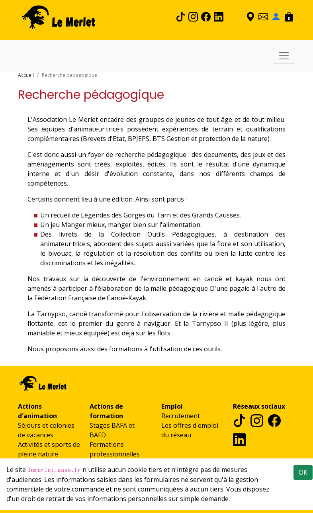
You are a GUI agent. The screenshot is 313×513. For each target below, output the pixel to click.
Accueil (26, 75)
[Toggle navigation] (284, 56)
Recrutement (180, 415)
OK (303, 472)
